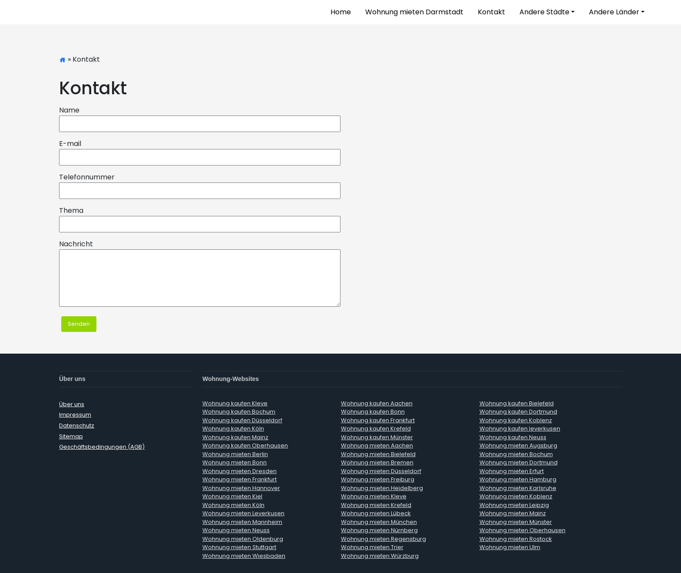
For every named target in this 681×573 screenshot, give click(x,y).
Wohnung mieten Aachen (377, 445)
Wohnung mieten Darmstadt (414, 12)
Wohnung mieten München (379, 522)
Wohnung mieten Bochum (516, 454)
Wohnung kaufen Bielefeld (516, 403)
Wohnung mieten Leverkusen (243, 513)
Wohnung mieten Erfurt (511, 471)
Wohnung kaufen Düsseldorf (242, 420)
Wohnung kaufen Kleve (235, 403)
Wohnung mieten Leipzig (514, 505)
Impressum (75, 415)
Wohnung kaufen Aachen (377, 403)
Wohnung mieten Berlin (235, 454)
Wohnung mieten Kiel (232, 496)
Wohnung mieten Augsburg (518, 445)
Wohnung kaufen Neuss (512, 437)
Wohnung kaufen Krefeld (376, 428)
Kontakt (491, 12)
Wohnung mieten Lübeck (376, 513)
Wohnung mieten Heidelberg (382, 488)
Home (341, 12)
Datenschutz (76, 425)
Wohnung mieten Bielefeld (378, 454)
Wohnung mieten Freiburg (377, 479)
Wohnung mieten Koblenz (515, 496)
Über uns (71, 404)
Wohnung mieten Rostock (515, 539)
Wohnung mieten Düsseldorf (381, 471)
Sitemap (71, 436)
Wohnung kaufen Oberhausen (245, 445)
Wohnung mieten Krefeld (376, 505)
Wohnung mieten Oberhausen (522, 530)
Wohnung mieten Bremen (377, 462)
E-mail (70, 144)
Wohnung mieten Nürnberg (379, 530)
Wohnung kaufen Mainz (235, 437)
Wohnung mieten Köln (233, 505)
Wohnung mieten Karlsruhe (517, 488)
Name (69, 110)
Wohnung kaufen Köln (233, 428)
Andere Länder (614, 12)
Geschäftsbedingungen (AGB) (102, 447)
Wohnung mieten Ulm (509, 547)
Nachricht (76, 244)
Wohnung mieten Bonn (234, 462)
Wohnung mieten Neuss (236, 530)
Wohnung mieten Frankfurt (239, 479)
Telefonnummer (87, 177)
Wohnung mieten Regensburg (383, 539)
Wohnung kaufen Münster (377, 437)
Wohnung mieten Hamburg (517, 479)
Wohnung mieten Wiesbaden (243, 556)
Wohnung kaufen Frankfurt (378, 420)
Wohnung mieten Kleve (374, 496)
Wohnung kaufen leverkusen (519, 428)
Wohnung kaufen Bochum (238, 411)
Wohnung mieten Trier (372, 547)
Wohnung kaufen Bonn (373, 411)
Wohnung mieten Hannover (241, 488)
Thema (71, 210)
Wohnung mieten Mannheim (242, 522)
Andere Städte (544, 12)
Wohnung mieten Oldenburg (242, 539)
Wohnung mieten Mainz (512, 513)
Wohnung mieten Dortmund (518, 462)
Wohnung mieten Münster (515, 522)
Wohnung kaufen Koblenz (515, 420)
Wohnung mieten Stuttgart (239, 547)
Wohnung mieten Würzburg (380, 556)
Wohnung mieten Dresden (239, 471)
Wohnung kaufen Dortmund (518, 411)
